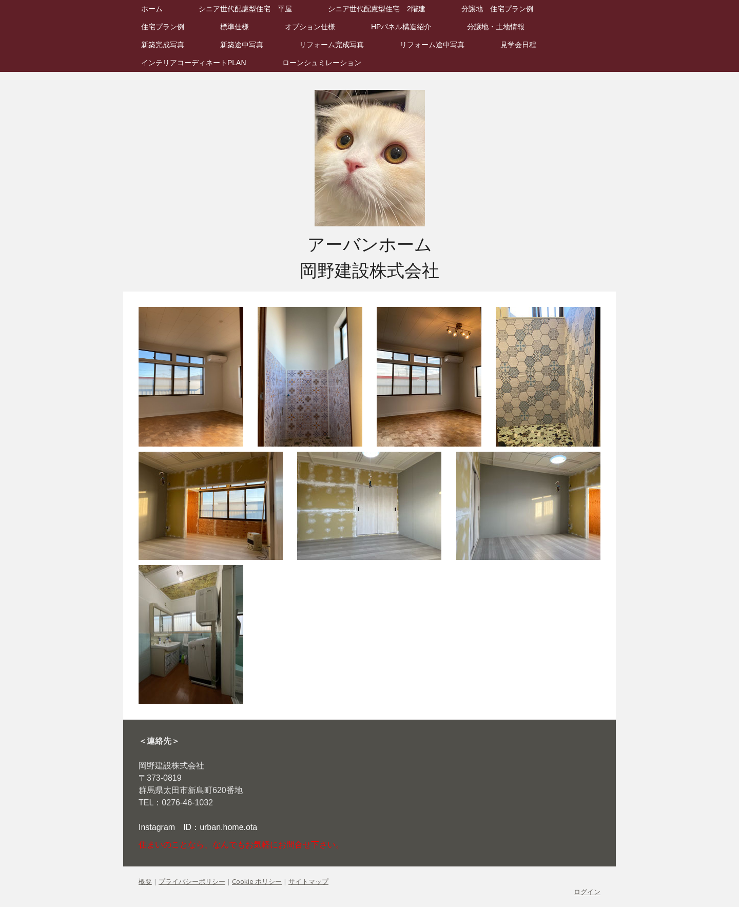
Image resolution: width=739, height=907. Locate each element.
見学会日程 (518, 45)
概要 (145, 881)
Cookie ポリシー (257, 881)
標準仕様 (234, 27)
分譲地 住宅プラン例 (497, 9)
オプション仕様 (310, 27)
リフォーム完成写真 (331, 45)
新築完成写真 (162, 45)
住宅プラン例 (162, 27)
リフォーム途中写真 (432, 45)
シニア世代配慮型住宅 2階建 (376, 9)
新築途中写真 (241, 45)
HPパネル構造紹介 (401, 27)
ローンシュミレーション (321, 63)
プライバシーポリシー (192, 881)
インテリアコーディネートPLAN (193, 63)
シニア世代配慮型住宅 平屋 (245, 9)
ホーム (152, 9)
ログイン (587, 891)
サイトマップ (308, 881)
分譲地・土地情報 (495, 27)
